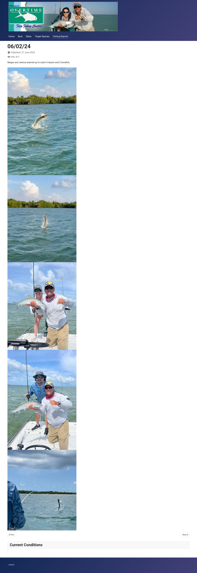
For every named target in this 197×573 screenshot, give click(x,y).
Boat (20, 36)
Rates (29, 36)
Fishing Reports (60, 36)
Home (11, 36)
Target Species (42, 36)
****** (11, 565)
